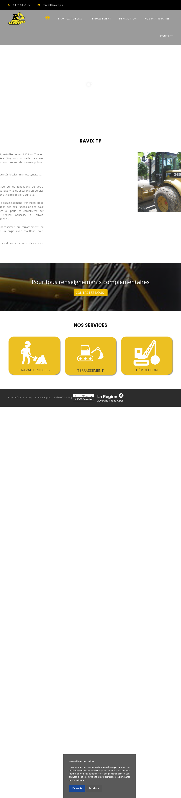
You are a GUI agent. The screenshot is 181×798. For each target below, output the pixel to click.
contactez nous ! (90, 290)
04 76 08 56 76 (21, 5)
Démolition (128, 18)
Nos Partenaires (157, 18)
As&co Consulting (74, 397)
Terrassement (100, 18)
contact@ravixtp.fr (52, 5)
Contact (166, 36)
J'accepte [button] (77, 788)
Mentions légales (42, 397)
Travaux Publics (70, 18)
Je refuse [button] (93, 788)
